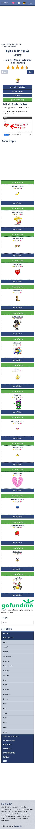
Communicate (7, 656)
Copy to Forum (17, 95)
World (5, 727)
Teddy (5, 718)
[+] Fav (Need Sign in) (17, 100)
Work (5, 722)
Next (30, 72)
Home (3, 44)
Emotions (6, 661)
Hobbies (6, 685)
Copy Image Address (17, 91)
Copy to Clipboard (17, 203)
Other (5, 732)
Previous (4, 72)
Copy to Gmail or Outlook (17, 87)
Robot (5, 708)
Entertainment (7, 666)
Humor (5, 699)
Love (4, 704)
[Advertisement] (17, 24)
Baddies (5, 652)
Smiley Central (12, 44)
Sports (5, 713)
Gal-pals (6, 675)
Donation (4, 610)
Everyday (6, 670)
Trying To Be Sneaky (10, 46)
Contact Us (17, 826)
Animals (5, 647)
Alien (5, 642)
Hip (20, 44)
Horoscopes (7, 694)
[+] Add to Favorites (17, 182)
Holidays (6, 689)
